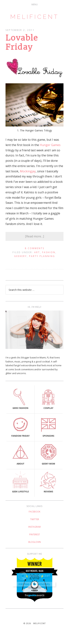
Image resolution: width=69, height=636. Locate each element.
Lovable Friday (22, 42)
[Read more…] (34, 236)
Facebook (34, 511)
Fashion (48, 252)
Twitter (34, 519)
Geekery (20, 256)
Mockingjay (28, 171)
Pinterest (34, 534)
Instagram (34, 526)
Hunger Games (50, 145)
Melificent (34, 16)
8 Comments (34, 248)
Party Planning (42, 256)
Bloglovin (34, 542)
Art (37, 252)
